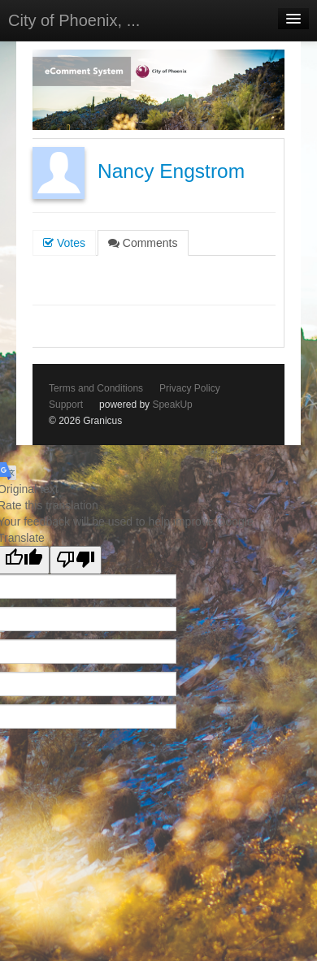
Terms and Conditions (96, 388)
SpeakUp (172, 404)
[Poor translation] (76, 560)
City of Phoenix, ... (74, 20)
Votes (64, 242)
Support (66, 404)
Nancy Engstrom (171, 171)
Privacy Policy (189, 388)
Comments (143, 242)
